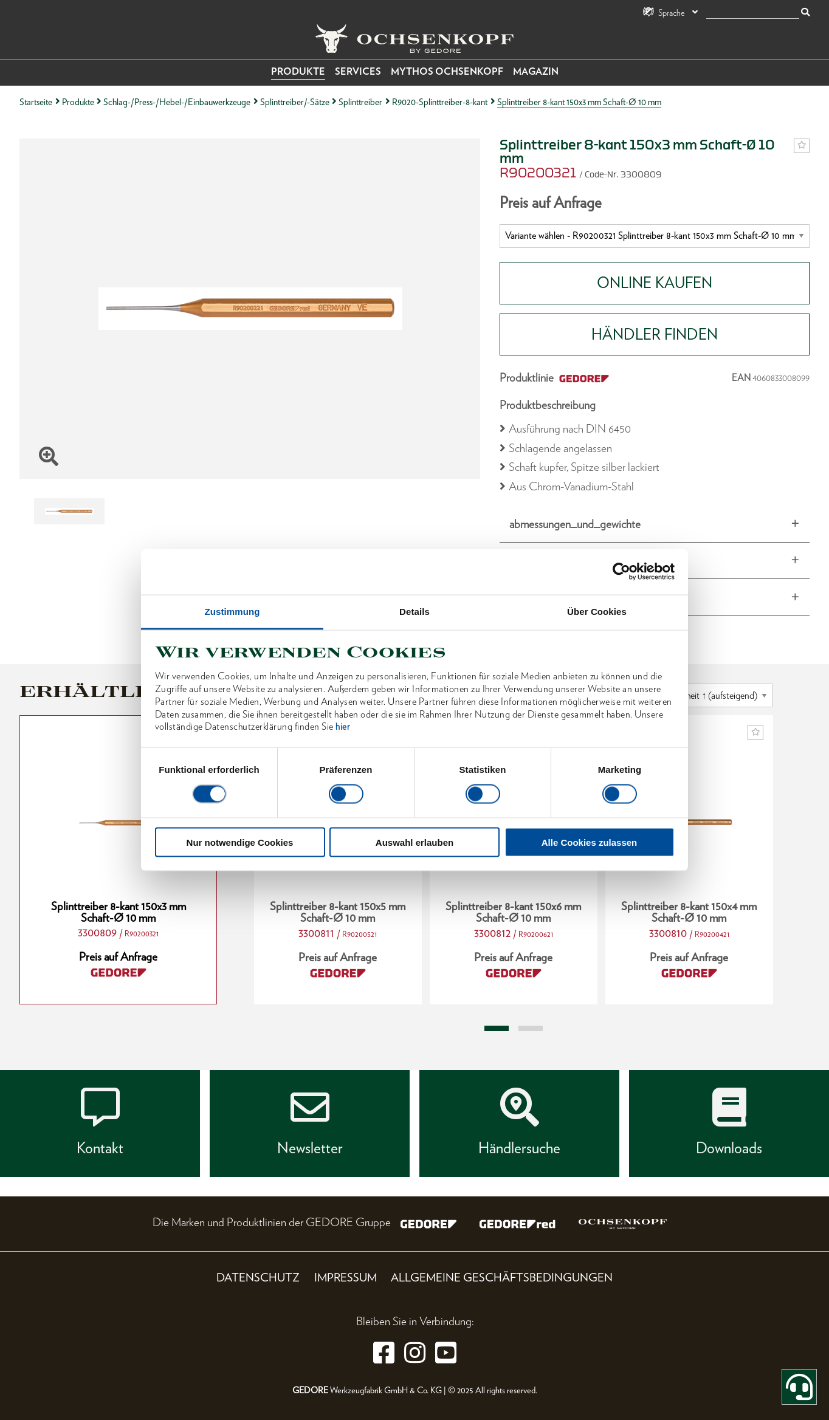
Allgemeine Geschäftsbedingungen (502, 1278)
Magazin (536, 71)
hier (342, 726)
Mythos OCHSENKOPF (447, 71)
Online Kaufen (654, 282)
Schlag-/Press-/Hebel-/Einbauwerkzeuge (176, 102)
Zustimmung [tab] (232, 611)
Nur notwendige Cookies (240, 842)
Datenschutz (258, 1278)
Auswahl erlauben (414, 842)
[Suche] (752, 13)
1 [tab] (496, 1029)
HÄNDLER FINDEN (654, 334)
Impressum (345, 1278)
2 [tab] (530, 1029)
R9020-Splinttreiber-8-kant (439, 102)
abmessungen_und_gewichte (575, 524)
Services (358, 71)
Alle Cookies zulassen (590, 842)
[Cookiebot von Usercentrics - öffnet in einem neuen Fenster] (621, 572)
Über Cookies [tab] (597, 611)
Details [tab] (414, 611)
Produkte (298, 71)
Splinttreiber (360, 102)
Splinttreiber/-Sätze (294, 102)
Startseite (35, 102)
